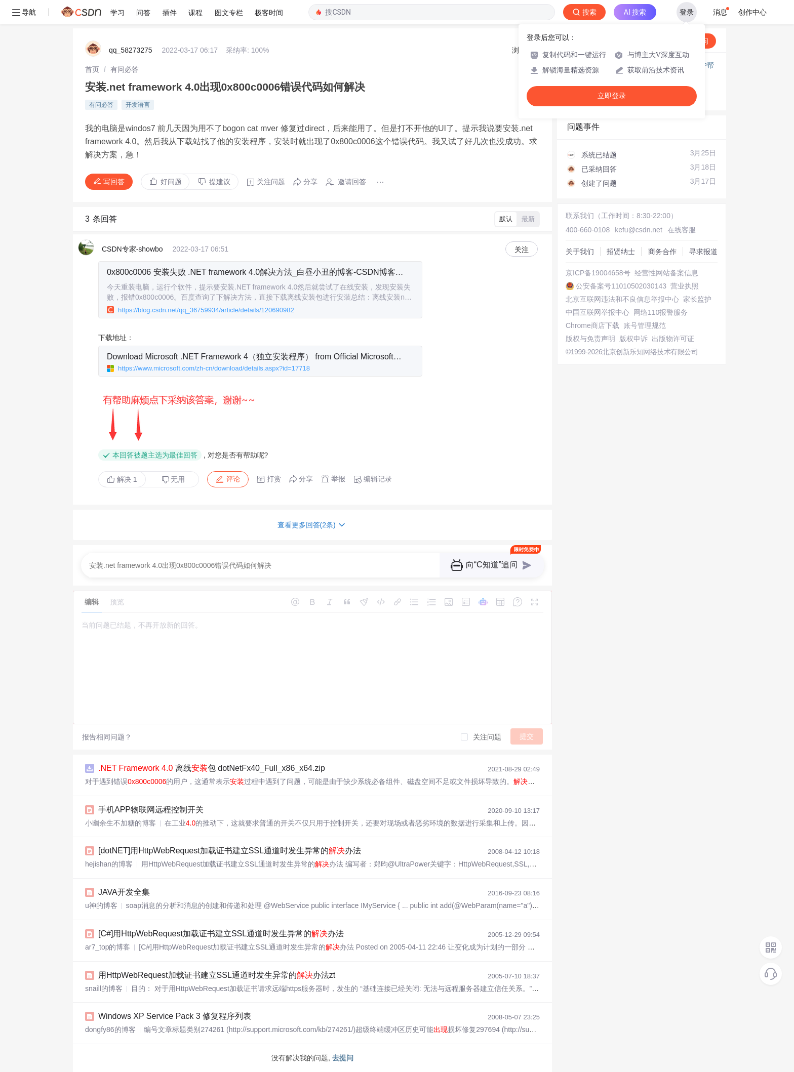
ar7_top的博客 (107, 947)
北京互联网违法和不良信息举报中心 (622, 299)
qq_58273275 (130, 50)
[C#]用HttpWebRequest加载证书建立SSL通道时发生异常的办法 (221, 933)
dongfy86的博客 (110, 1029)
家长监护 (697, 299)
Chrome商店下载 (592, 325)
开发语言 (138, 104)
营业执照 (684, 286)
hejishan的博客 (109, 864)
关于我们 (580, 252)
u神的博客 (101, 905)
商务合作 (662, 252)
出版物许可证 (673, 339)
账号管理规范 (644, 325)
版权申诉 (633, 339)
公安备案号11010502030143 (621, 286)
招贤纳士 (621, 252)
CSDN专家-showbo (132, 249)
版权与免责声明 (590, 339)
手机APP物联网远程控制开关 (151, 809)
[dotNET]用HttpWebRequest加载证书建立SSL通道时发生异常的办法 (229, 850)
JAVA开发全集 (124, 892)
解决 (122, 479)
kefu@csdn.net (638, 230)
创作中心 (752, 12)
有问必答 (124, 69)
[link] (92, 69)
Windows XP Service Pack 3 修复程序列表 (174, 1016)
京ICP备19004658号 (598, 273)
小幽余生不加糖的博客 (120, 823)
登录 (687, 12)
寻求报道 (703, 252)
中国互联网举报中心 (597, 312)
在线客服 (681, 230)
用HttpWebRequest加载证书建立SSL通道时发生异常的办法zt (216, 975)
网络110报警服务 (660, 312)
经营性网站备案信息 (666, 273)
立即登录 (612, 96)
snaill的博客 (104, 988)
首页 (92, 69)
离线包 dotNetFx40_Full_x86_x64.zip (211, 768)
